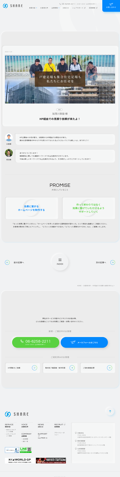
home (79, 286)
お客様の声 (87, 286)
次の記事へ (105, 262)
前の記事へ (14, 262)
